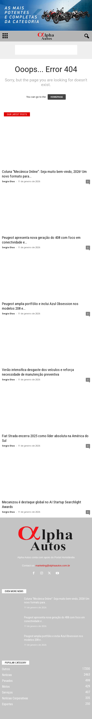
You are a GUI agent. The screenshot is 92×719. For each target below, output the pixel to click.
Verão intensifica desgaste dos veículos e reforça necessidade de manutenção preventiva (38, 372)
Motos (6, 686)
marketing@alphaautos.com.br (53, 565)
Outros (6, 669)
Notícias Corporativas (15, 698)
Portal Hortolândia (64, 557)
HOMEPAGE (57, 97)
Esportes (7, 704)
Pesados (7, 681)
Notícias (7, 675)
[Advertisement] (46, 50)
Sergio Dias (8, 181)
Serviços (7, 692)
